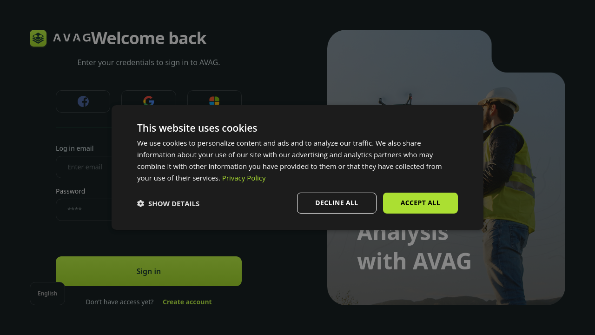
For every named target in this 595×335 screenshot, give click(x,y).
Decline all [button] (336, 202)
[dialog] (297, 167)
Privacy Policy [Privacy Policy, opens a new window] (244, 177)
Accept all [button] (420, 202)
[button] (168, 203)
